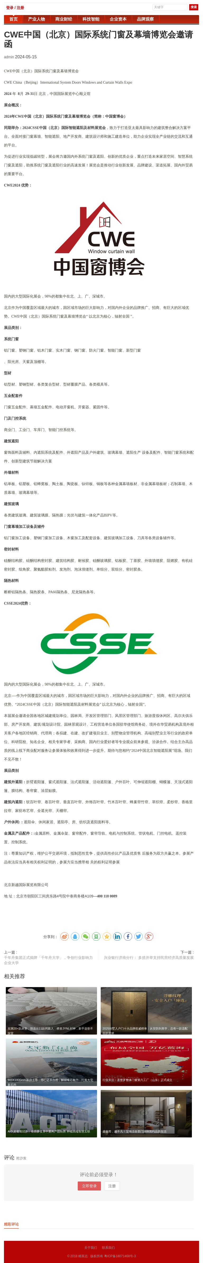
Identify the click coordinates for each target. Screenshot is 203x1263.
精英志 (83, 1256)
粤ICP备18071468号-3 (120, 1256)
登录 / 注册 (15, 8)
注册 (112, 1186)
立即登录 (89, 1186)
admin (9, 57)
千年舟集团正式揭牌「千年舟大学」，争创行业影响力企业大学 (48, 960)
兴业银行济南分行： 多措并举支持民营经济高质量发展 (149, 957)
